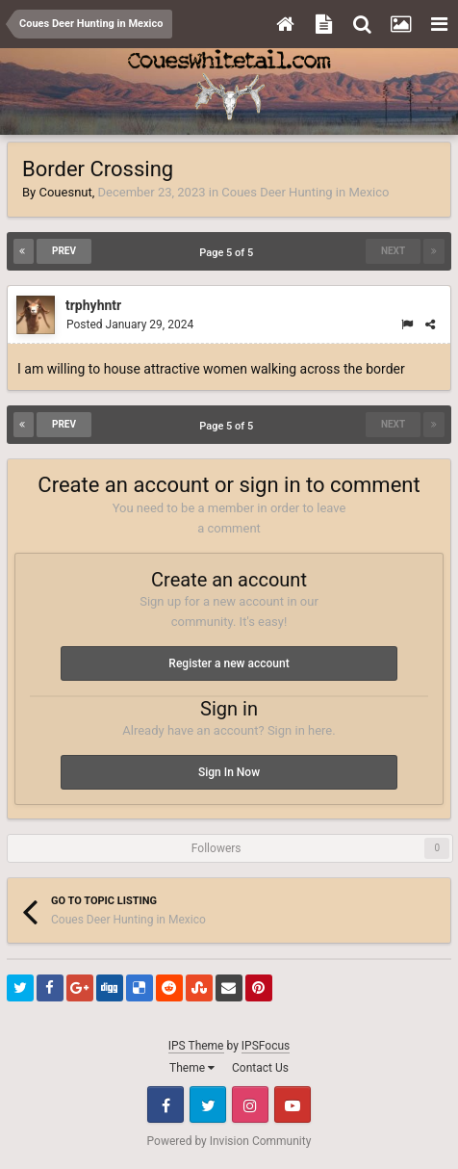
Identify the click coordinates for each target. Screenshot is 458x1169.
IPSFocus (266, 1045)
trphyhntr (93, 305)
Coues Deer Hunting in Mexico (305, 192)
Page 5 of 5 (228, 253)
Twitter (208, 1104)
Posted (129, 324)
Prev (64, 251)
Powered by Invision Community (229, 1141)
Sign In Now (229, 772)
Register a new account (228, 663)
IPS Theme (196, 1045)
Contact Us (260, 1068)
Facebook (165, 1104)
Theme (192, 1068)
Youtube (292, 1104)
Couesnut (64, 192)
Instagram (250, 1104)
